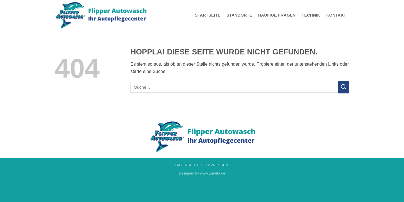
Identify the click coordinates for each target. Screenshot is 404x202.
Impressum (217, 165)
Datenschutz (189, 165)
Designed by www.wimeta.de (202, 173)
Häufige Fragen (277, 15)
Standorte (239, 15)
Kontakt (336, 15)
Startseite (208, 15)
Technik (311, 15)
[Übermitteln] (343, 87)
